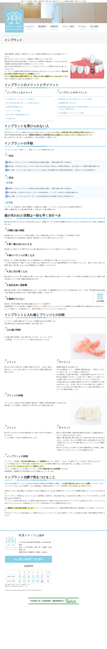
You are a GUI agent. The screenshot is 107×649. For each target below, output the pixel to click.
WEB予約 (100, 297)
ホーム (6, 35)
